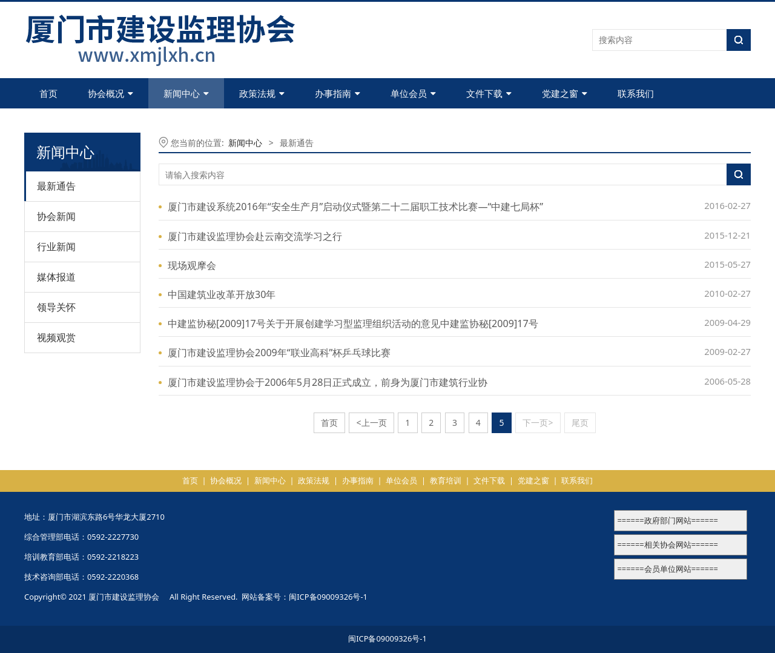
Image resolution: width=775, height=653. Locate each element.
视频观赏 (56, 337)
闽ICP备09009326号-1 (328, 596)
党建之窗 (564, 93)
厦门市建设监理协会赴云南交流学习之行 (255, 236)
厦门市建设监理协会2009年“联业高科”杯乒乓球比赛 (279, 352)
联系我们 (636, 93)
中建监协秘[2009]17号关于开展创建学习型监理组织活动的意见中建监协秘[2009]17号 (353, 323)
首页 (48, 93)
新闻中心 (186, 93)
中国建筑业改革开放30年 (221, 294)
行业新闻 (56, 246)
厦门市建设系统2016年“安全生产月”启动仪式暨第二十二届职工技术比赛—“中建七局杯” (355, 206)
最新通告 (56, 186)
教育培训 (445, 480)
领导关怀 (56, 307)
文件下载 (489, 93)
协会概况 (110, 93)
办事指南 (337, 93)
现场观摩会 (192, 265)
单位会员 (413, 93)
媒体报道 (56, 276)
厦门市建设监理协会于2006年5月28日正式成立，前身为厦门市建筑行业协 (327, 382)
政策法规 (262, 93)
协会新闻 (56, 216)
